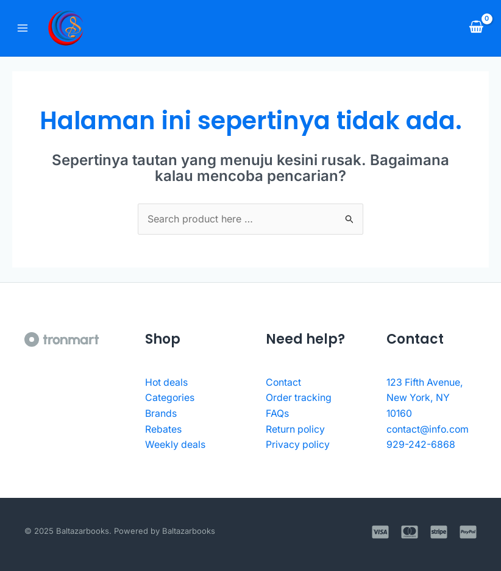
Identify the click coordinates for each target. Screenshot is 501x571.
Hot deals (167, 382)
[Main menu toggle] (22, 28)
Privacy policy (298, 444)
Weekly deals (175, 444)
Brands (161, 413)
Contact (284, 382)
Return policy (296, 429)
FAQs (277, 413)
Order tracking (299, 397)
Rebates (163, 429)
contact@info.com (428, 429)
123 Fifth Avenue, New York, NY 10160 (425, 397)
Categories (170, 397)
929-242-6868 (420, 444)
